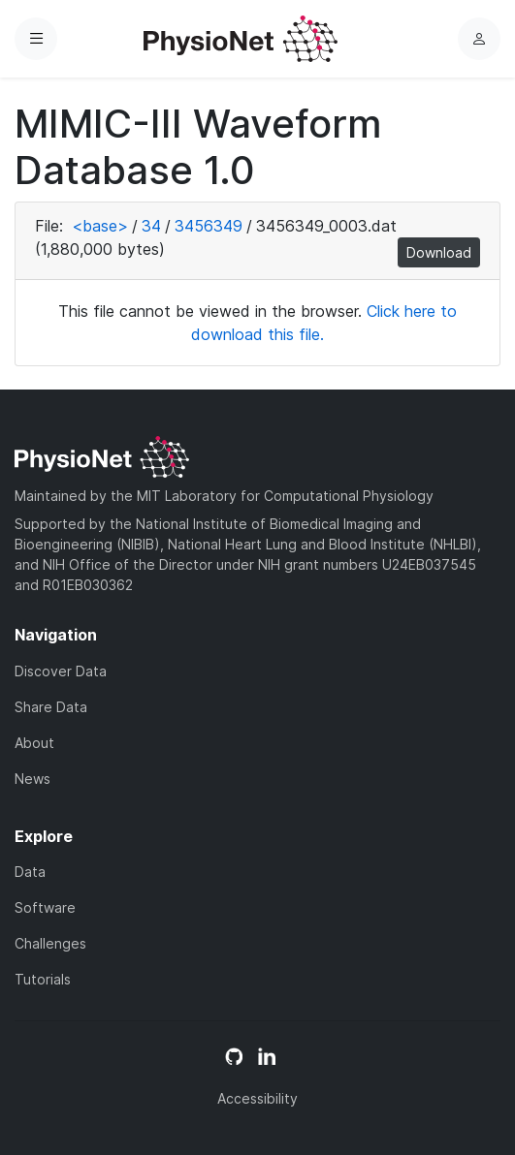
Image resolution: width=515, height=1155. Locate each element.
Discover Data (61, 671)
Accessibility (257, 1098)
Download (438, 252)
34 (151, 225)
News (32, 778)
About (34, 742)
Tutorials (43, 979)
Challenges (50, 943)
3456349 (208, 225)
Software (45, 907)
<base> (100, 225)
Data (30, 871)
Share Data (51, 707)
